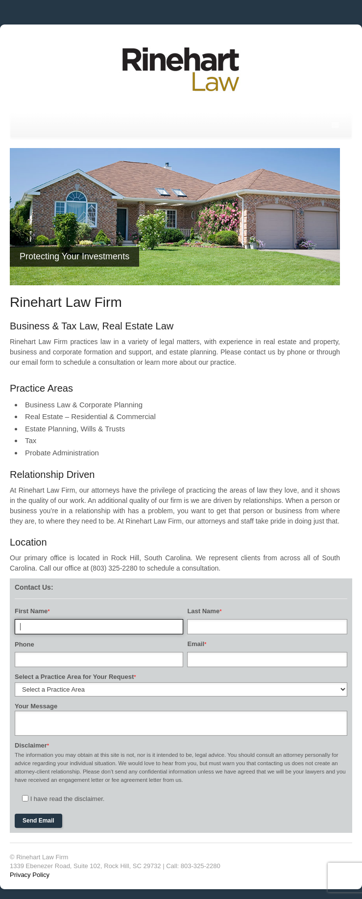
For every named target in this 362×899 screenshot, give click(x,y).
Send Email (38, 820)
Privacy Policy (29, 874)
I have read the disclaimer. (67, 798)
